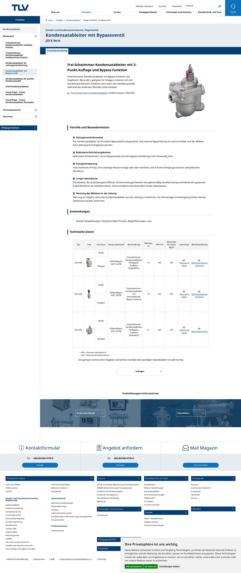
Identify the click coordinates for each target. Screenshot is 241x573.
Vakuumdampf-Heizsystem (61, 513)
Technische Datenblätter (60, 484)
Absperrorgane (11, 532)
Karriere (194, 498)
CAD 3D (9, 491)
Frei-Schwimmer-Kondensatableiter (89, 92)
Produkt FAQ (56, 491)
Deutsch (190, 5)
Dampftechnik (149, 484)
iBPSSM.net (101, 501)
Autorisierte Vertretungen (154, 525)
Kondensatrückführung (14, 508)
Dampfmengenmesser (14, 522)
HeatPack (55, 510)
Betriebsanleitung (200, 331)
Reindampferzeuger (59, 506)
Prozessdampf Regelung (15, 518)
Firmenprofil (195, 491)
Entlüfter (9, 539)
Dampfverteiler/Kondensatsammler (19, 545)
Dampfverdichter (57, 520)
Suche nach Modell (13, 484)
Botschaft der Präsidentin (201, 488)
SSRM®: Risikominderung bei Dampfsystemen (114, 488)
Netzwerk (194, 484)
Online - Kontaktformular (153, 518)
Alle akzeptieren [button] (134, 566)
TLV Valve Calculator (152, 505)
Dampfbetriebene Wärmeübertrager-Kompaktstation (71, 516)
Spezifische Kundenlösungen (62, 503)
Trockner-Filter (11, 528)
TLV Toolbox (148, 501)
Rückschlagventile (12, 535)
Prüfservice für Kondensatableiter (110, 491)
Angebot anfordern (151, 522)
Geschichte (195, 495)
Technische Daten (184, 264)
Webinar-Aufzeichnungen (154, 488)
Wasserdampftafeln (151, 491)
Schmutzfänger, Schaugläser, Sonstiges (20, 549)
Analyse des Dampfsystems (107, 495)
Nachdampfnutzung (13, 512)
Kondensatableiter (13, 505)
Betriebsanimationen (59, 488)
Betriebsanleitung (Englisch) (200, 264)
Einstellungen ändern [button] (169, 566)
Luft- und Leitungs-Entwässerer (17, 542)
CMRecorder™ (149, 498)
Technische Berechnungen (154, 495)
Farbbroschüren (12, 488)
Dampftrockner (11, 525)
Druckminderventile (13, 515)
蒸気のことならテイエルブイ (20, 7)
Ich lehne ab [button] (150, 566)
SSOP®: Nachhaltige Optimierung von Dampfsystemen (118, 484)
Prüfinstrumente (57, 531)
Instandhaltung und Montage (108, 498)
